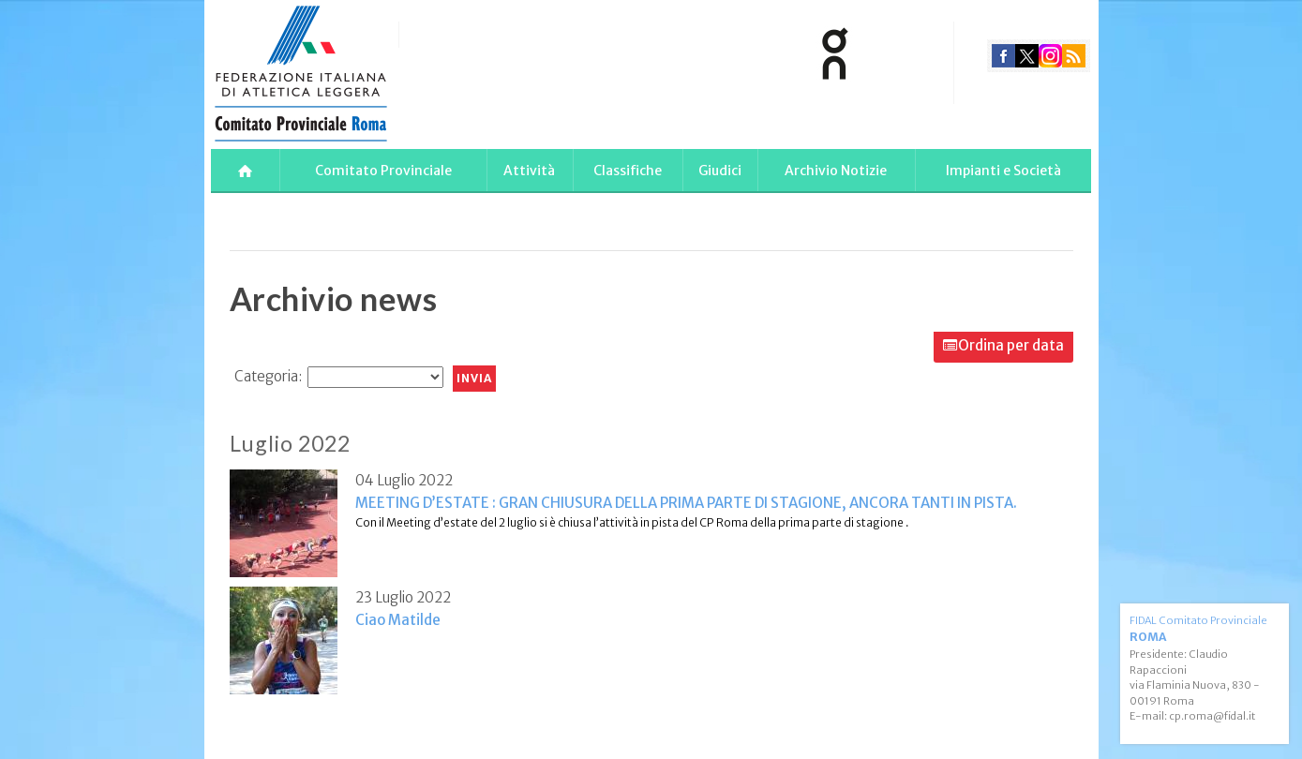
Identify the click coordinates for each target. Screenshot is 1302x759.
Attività (529, 170)
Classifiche (627, 170)
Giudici (719, 170)
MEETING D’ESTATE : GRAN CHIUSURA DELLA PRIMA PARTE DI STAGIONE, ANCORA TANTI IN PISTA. (686, 503)
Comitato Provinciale (383, 170)
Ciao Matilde (398, 620)
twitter (1027, 55)
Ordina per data (1011, 345)
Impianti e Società (1003, 170)
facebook (1003, 55)
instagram (1050, 55)
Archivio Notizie (836, 170)
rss (1073, 55)
